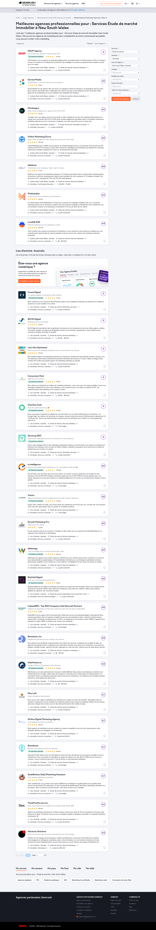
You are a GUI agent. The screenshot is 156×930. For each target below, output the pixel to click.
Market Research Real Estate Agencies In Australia (54, 18)
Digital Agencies (28, 18)
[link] (72, 3)
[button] (127, 4)
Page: (34, 855)
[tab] (21, 869)
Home (18, 18)
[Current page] (39, 855)
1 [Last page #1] (46, 855)
